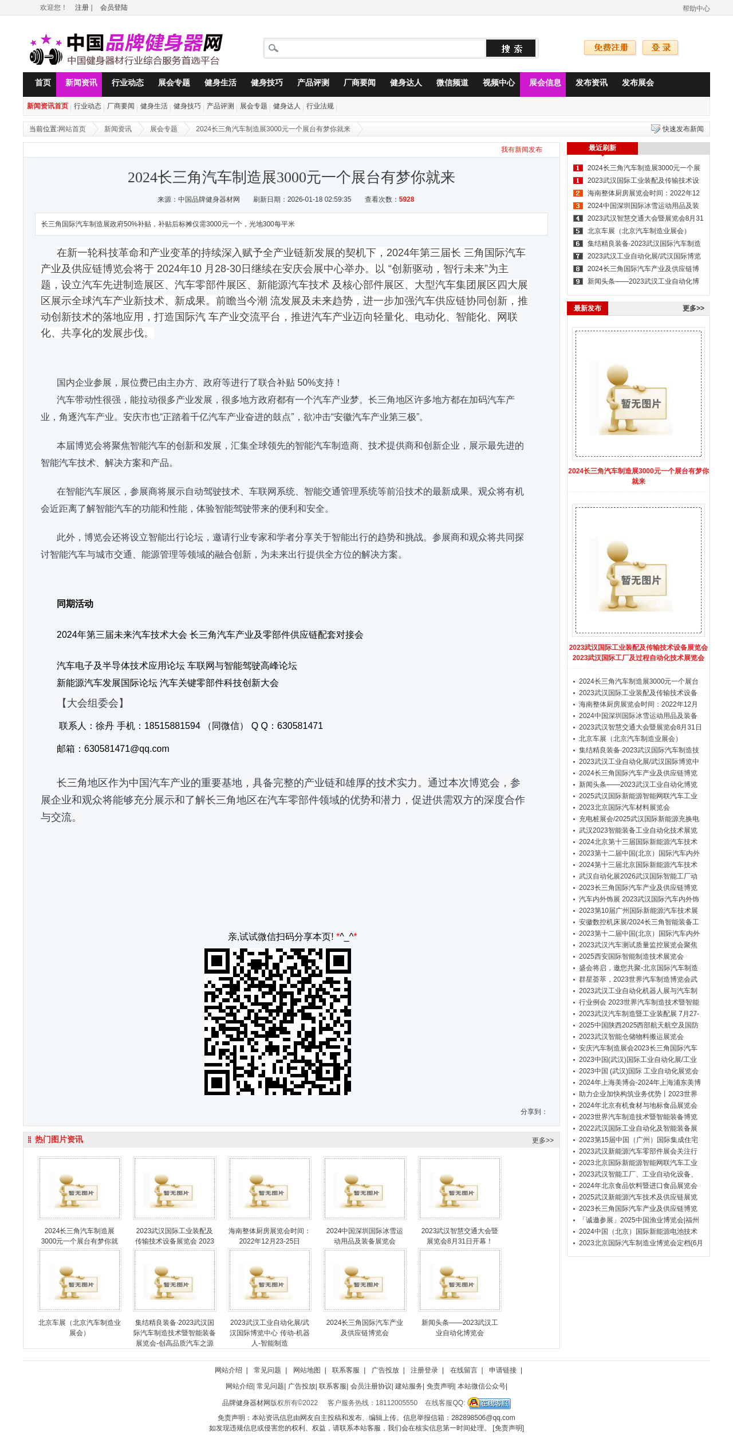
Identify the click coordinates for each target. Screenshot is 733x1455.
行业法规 (320, 106)
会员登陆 (114, 7)
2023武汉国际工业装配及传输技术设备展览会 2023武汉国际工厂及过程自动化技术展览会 (638, 653)
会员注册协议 (371, 1386)
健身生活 (216, 84)
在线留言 (464, 1370)
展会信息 (540, 84)
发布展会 (633, 84)
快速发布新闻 (683, 129)
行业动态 (123, 84)
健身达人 (401, 84)
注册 (82, 7)
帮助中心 (696, 9)
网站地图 (307, 1370)
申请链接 (503, 1370)
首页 (38, 84)
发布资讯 (587, 84)
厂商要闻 (355, 84)
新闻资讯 (76, 84)
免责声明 (440, 1386)
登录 (661, 48)
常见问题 (267, 1370)
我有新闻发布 (521, 150)
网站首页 (72, 129)
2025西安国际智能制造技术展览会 (631, 956)
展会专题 (169, 84)
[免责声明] (508, 1428)
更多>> (543, 1140)
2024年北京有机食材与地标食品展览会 (638, 1105)
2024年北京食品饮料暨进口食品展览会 (638, 1186)
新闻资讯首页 (47, 106)
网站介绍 (228, 1370)
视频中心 (494, 84)
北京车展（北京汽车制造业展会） (639, 231)
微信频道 (447, 84)
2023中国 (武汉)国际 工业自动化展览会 (639, 1071)
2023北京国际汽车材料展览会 (624, 807)
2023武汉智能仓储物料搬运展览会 (631, 1037)
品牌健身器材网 (246, 1403)
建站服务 (409, 1386)
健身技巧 (262, 84)
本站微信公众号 (482, 1386)
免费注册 (610, 48)
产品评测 (308, 84)
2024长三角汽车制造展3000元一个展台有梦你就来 (273, 129)
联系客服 (346, 1370)
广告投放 (385, 1370)
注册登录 (424, 1370)
